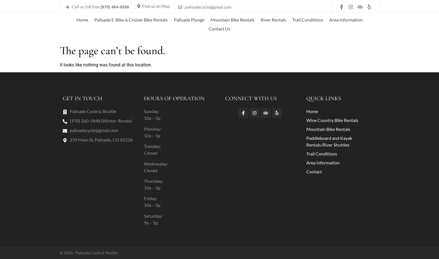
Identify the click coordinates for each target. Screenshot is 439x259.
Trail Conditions (307, 19)
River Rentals (273, 19)
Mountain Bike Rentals (232, 19)
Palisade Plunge (189, 19)
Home (82, 19)
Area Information (346, 19)
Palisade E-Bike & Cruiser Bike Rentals (131, 19)
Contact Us (219, 28)
